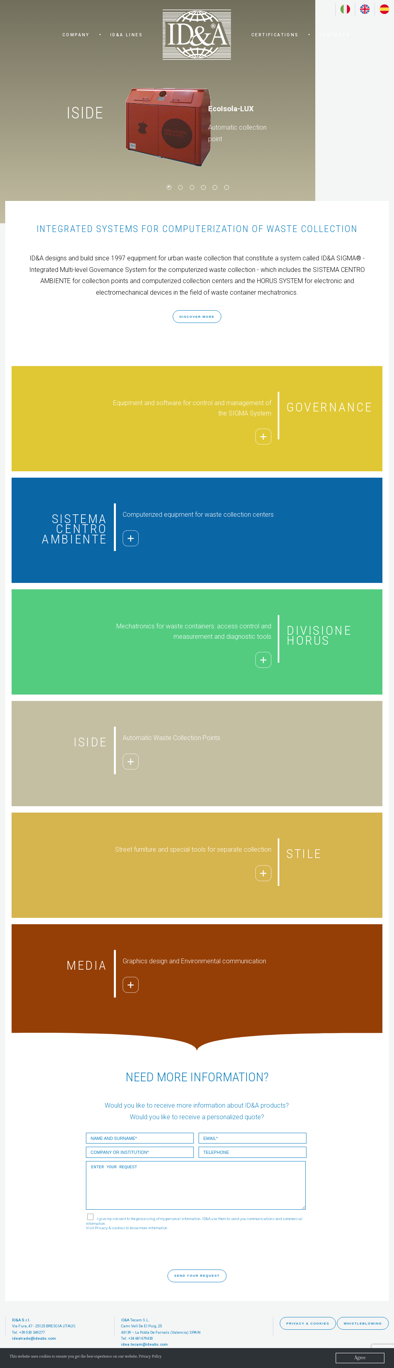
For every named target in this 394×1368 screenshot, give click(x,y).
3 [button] (191, 186)
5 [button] (214, 186)
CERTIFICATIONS (275, 34)
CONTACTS (334, 34)
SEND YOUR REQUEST (197, 1275)
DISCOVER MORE (197, 317)
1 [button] (168, 186)
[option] (157, 111)
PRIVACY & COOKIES (308, 1323)
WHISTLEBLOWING (363, 1323)
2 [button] (180, 186)
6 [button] (226, 186)
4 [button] (202, 186)
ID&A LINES (126, 34)
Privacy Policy (181, 1357)
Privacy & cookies (110, 1228)
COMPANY (76, 34)
